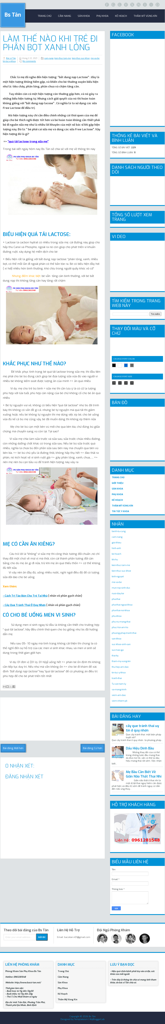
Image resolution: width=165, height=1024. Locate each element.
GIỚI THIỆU (117, 483)
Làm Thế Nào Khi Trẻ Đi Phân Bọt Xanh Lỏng (50, 43)
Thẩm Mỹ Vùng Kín (145, 16)
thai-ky (115, 655)
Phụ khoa (102, 16)
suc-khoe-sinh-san (121, 644)
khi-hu (115, 559)
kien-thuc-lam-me (62, 58)
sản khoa (84, 16)
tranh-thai (117, 678)
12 (120, 383)
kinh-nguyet (118, 576)
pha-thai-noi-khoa (121, 610)
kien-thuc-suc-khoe (81, 58)
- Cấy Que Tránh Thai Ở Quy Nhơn (24, 605)
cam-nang (48, 58)
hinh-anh (116, 548)
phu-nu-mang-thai (121, 621)
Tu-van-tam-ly (119, 683)
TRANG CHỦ (118, 477)
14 (126, 383)
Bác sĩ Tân (11, 58)
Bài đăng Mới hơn (13, 748)
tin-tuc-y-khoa (9, 61)
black (114, 365)
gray (132, 365)
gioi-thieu (116, 542)
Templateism (81, 1019)
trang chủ (44, 16)
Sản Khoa (63, 982)
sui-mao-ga (118, 650)
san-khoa (116, 638)
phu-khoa (116, 616)
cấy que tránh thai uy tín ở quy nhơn (142, 728)
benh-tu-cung (119, 531)
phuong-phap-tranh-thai (124, 633)
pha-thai (116, 599)
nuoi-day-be (118, 593)
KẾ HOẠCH (117, 500)
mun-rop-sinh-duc (121, 587)
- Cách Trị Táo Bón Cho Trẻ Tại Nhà (25, 596)
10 (114, 383)
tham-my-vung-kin (121, 661)
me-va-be (95, 58)
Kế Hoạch (121, 16)
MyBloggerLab (97, 1019)
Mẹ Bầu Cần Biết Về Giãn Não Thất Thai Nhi (144, 774)
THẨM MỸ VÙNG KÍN (122, 505)
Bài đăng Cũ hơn (92, 748)
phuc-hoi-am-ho (120, 627)
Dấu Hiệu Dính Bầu (140, 748)
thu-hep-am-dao (120, 666)
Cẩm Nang (64, 16)
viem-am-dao (119, 695)
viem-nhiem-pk (119, 700)
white (120, 365)
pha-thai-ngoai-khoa (122, 604)
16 (132, 383)
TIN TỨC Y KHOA (120, 511)
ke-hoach (116, 553)
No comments (29, 61)
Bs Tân (12, 14)
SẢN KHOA (117, 488)
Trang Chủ (63, 971)
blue (126, 365)
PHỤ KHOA (117, 494)
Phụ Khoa (63, 988)
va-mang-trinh (119, 689)
